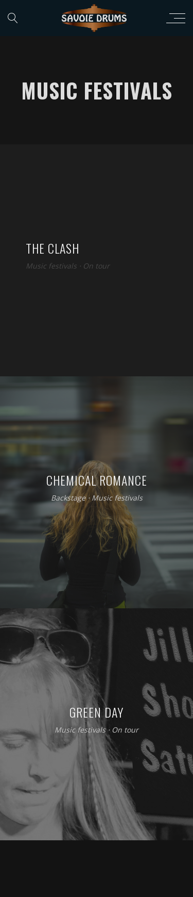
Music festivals (51, 266)
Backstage (68, 498)
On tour (96, 266)
